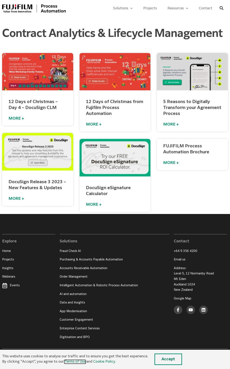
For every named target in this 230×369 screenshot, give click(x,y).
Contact (205, 8)
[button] (221, 8)
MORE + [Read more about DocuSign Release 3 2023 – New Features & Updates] (16, 199)
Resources (177, 8)
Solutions (123, 8)
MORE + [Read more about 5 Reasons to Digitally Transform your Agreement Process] (171, 124)
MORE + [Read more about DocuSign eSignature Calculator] (94, 205)
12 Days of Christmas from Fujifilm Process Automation (114, 108)
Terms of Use (75, 361)
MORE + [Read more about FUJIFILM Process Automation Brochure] (171, 163)
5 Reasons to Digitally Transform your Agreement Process (192, 108)
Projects (150, 8)
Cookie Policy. (104, 361)
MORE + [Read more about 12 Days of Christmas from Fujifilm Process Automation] (94, 124)
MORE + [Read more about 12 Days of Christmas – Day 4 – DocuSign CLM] (16, 118)
